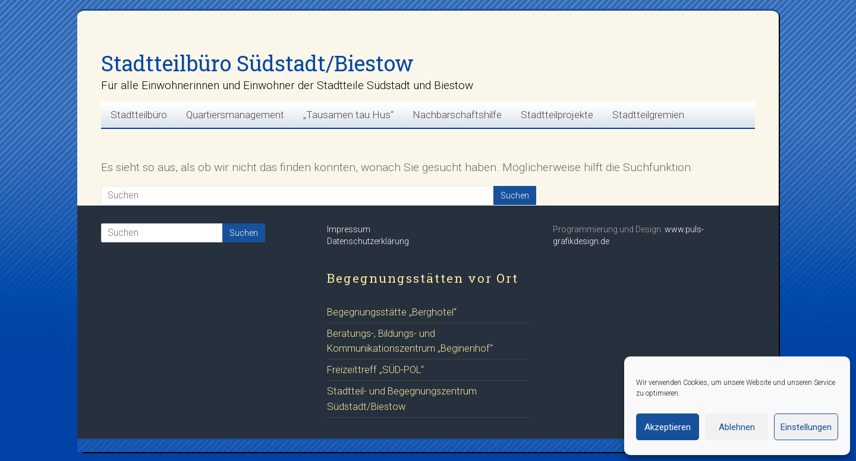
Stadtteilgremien (648, 115)
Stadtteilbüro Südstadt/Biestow (257, 63)
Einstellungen (806, 427)
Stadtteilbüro (139, 115)
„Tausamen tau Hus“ (348, 115)
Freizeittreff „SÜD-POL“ (375, 369)
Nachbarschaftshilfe (457, 115)
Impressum (348, 229)
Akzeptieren (667, 427)
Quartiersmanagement (235, 115)
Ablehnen (737, 427)
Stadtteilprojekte (557, 115)
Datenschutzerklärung (368, 241)
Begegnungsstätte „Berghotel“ (392, 312)
